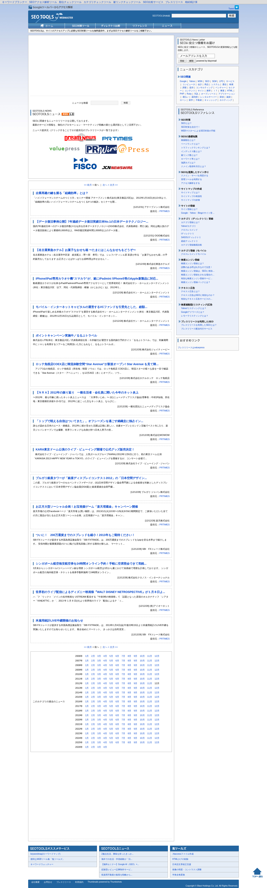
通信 (224, 84)
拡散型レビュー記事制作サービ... (116, 869)
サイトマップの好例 (190, 200)
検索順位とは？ (188, 140)
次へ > (106, 185)
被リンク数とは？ (189, 155)
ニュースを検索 (80, 102)
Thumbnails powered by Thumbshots (105, 882)
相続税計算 (191, 2)
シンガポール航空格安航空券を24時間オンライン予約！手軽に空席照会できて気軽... (91, 563)
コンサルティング (204, 87)
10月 (142, 656)
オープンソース (208, 94)
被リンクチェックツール (127, 2)
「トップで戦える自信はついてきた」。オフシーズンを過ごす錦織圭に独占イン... (89, 421)
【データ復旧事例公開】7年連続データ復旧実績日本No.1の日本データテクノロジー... (92, 221)
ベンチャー (220, 87)
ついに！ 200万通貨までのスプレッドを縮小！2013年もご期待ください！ (85, 535)
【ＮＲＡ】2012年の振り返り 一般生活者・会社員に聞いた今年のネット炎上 (87, 392)
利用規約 (79, 882)
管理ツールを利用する (191, 179)
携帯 (209, 91)
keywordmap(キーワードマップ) (45, 854)
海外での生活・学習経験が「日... (116, 859)
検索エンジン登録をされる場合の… (197, 275)
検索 (231, 84)
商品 (206, 84)
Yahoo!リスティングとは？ (193, 308)
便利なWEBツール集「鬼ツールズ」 (47, 859)
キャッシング (210, 100)
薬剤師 (194, 97)
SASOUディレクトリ (191, 237)
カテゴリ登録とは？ (190, 222)
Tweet (231, 9)
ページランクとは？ (190, 144)
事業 (222, 91)
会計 (200, 84)
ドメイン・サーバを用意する (194, 175)
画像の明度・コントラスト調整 (187, 869)
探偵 (222, 97)
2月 (93, 656)
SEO (207, 81)
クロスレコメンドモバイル (193, 254)
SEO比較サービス (153, 2)
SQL (196, 94)
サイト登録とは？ (189, 209)
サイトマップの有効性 (191, 196)
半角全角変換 (178, 875)
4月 (105, 656)
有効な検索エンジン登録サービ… (196, 278)
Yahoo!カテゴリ (188, 226)
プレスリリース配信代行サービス (196, 329)
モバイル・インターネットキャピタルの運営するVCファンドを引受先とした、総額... (91, 307)
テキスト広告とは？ (190, 291)
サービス (230, 81)
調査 (185, 87)
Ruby (189, 94)
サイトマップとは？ (190, 192)
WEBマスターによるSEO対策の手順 (198, 131)
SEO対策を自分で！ (190, 127)
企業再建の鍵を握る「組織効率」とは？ (62, 193)
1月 (87, 656)
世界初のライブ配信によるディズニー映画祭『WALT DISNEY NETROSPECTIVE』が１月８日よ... (100, 592)
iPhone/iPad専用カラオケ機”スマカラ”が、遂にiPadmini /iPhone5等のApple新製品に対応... (97, 278)
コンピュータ (189, 84)
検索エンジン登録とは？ (192, 263)
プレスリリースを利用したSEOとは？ (199, 325)
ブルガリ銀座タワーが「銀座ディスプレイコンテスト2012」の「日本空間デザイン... (91, 478)
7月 (123, 656)
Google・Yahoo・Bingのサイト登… (197, 213)
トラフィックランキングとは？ (195, 147)
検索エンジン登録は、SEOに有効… (198, 271)
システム (215, 84)
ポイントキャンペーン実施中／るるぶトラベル (66, 335)
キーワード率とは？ (190, 159)
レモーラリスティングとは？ (194, 316)
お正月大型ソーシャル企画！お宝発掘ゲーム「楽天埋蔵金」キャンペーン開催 (87, 506)
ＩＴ (215, 91)
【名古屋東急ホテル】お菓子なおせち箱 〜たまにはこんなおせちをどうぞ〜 (86, 250)
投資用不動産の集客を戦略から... (116, 875)
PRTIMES (164, 211)
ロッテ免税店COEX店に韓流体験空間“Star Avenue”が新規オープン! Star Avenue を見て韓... (97, 364)
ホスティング (226, 100)
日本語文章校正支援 (181, 864)
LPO (221, 81)
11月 (149, 656)
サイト (201, 91)
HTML (230, 91)
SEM (214, 81)
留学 (191, 100)
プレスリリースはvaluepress (191, 347)
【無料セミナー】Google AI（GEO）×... (120, 864)
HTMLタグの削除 (180, 859)
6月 (117, 656)
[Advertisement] (101, 66)
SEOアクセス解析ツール (43, 2)
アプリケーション (226, 94)
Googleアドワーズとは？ (192, 312)
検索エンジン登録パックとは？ (195, 282)
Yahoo (192, 81)
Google (183, 81)
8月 (129, 656)
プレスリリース (174, 2)
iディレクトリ (187, 233)
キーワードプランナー (14, 2)
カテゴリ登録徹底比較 (191, 245)
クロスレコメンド (189, 230)
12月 (157, 656)
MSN (200, 81)
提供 (191, 87)
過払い (186, 97)
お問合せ (48, 882)
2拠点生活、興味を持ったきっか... (117, 854)
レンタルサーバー (208, 97)
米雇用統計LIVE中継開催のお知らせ (59, 620)
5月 (111, 656)
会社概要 (35, 882)
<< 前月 (88, 185)
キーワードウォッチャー (41, 864)
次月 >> (114, 185)
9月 (135, 656)
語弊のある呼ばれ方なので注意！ (196, 267)
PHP (182, 94)
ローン (183, 100)
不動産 (199, 100)
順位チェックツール (70, 2)
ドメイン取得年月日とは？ (193, 166)
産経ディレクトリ (189, 241)
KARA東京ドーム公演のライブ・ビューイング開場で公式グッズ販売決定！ (85, 449)
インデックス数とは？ (191, 151)
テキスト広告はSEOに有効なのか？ (198, 295)
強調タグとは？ (188, 162)
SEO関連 (184, 76)
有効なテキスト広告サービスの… (196, 299)
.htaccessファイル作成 (183, 854)
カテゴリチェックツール (97, 2)
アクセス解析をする (190, 183)
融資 (229, 97)
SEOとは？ (186, 123)
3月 (99, 656)
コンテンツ (190, 91)
